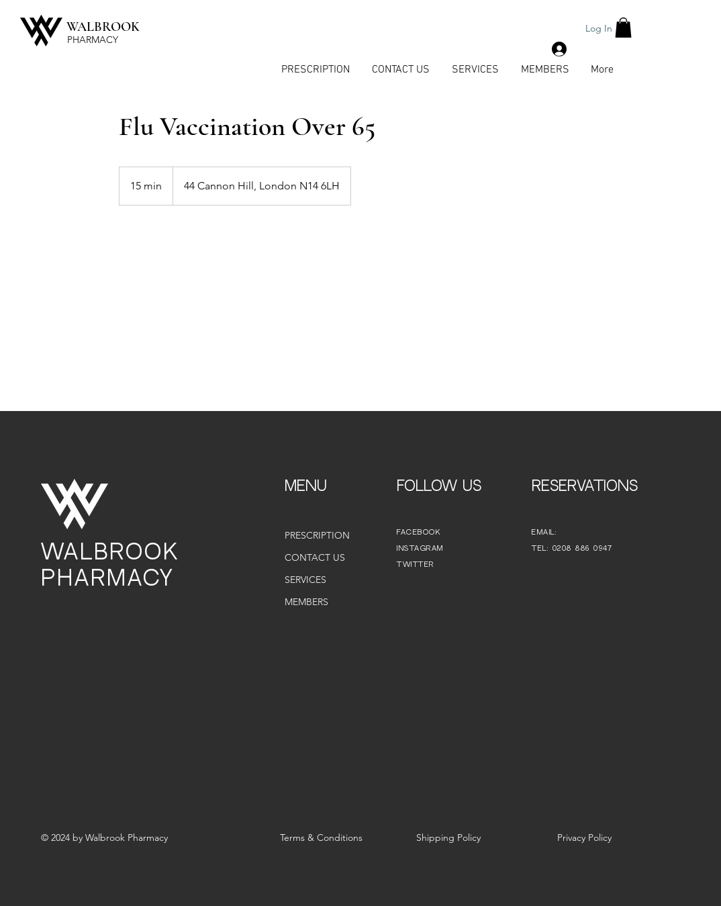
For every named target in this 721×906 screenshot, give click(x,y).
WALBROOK (103, 27)
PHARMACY (92, 40)
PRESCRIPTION (317, 535)
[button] (623, 27)
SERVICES (305, 580)
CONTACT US (315, 557)
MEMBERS (306, 602)
